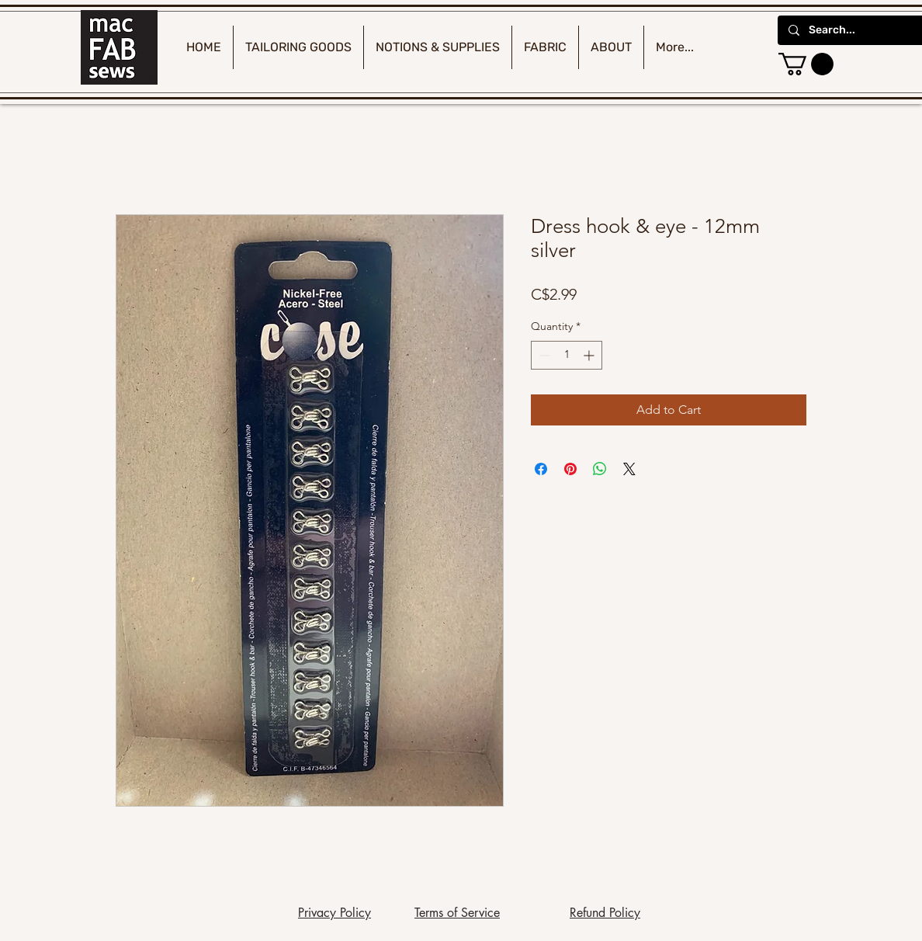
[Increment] (590, 355)
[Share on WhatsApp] (600, 469)
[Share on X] (629, 469)
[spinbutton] (567, 355)
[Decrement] (543, 355)
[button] (806, 64)
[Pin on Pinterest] (570, 469)
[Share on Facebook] (541, 469)
